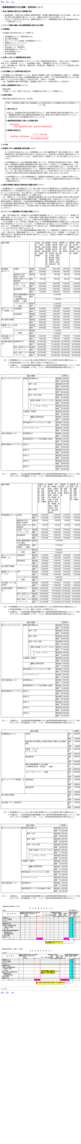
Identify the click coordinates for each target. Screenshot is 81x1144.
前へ (7, 2)
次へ (13, 2)
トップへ (4, 988)
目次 (2, 2)
